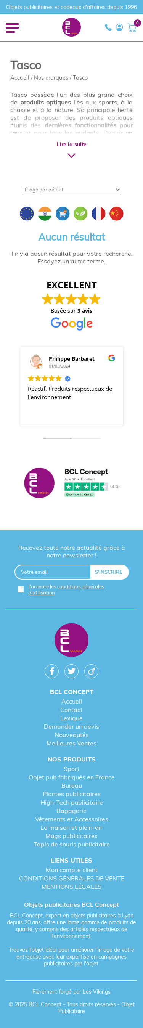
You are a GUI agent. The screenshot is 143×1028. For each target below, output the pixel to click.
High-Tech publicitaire (71, 802)
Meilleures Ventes (71, 743)
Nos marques (51, 77)
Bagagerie (71, 810)
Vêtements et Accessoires (71, 819)
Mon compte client (72, 870)
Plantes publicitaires (72, 794)
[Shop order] (71, 189)
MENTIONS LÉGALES (71, 886)
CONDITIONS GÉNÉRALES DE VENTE (71, 878)
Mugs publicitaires (71, 836)
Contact (71, 709)
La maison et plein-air (71, 827)
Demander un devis (71, 726)
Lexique (71, 718)
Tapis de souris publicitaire (72, 844)
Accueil (19, 77)
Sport (72, 769)
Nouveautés (72, 735)
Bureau (71, 785)
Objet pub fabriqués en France (72, 777)
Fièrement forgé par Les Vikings (71, 991)
